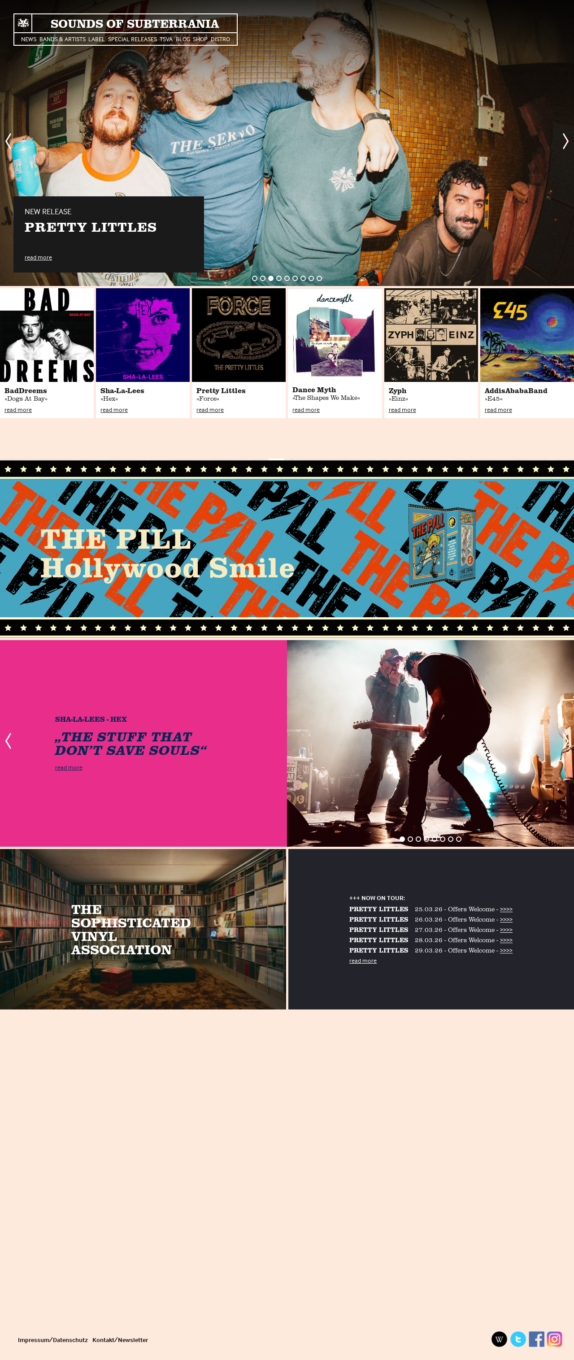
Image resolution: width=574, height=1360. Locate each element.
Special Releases (132, 39)
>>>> (506, 909)
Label (96, 39)
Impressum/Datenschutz (53, 1339)
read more (38, 257)
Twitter (518, 1339)
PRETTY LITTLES (378, 909)
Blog (183, 39)
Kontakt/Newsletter (120, 1339)
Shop (200, 39)
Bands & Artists (62, 39)
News (28, 39)
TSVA (166, 39)
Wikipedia (499, 1339)
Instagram (555, 1339)
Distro (220, 39)
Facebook (536, 1339)
